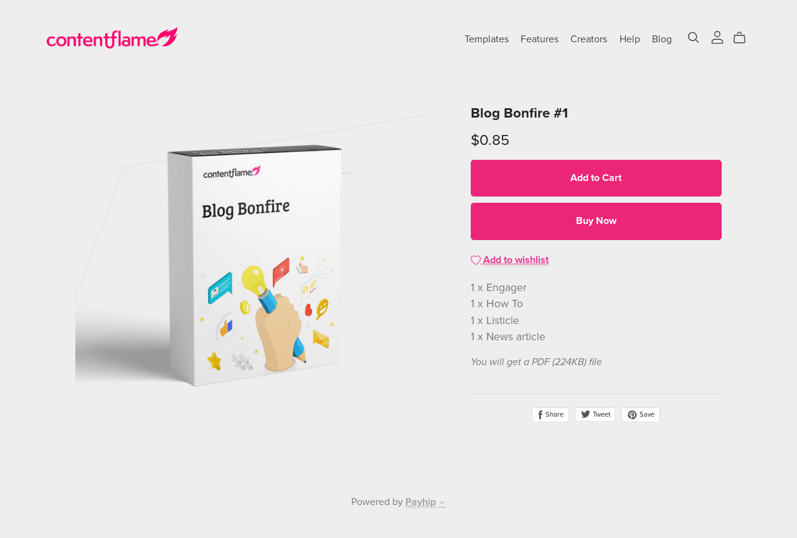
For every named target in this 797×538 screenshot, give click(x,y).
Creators (588, 39)
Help (630, 39)
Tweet (595, 414)
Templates (487, 39)
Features (540, 39)
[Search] (693, 38)
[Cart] (744, 38)
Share (550, 414)
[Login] (717, 36)
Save (640, 414)
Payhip (420, 502)
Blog (662, 39)
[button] (442, 503)
